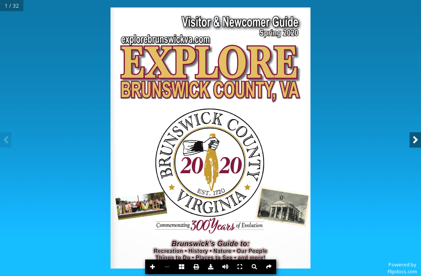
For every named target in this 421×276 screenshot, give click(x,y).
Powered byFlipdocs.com (402, 268)
